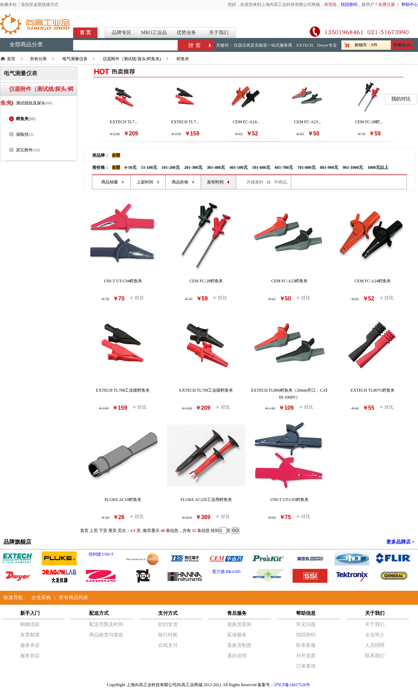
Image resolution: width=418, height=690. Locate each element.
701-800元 (306, 167)
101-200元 (171, 167)
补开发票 (306, 655)
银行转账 (168, 634)
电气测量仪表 (74, 58)
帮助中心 (409, 4)
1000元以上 (377, 167)
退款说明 (237, 655)
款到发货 (168, 624)
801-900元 (329, 167)
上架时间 (145, 182)
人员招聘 (375, 645)
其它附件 (24, 150)
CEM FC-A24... (246, 121)
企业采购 (41, 597)
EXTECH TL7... (124, 121)
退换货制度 (239, 645)
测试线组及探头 (30, 103)
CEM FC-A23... (307, 121)
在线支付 (168, 645)
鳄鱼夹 (183, 58)
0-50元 (131, 167)
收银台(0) (402, 44)
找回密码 (349, 4)
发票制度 (30, 634)
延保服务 (237, 634)
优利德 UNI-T (101, 554)
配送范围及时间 (106, 624)
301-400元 (216, 167)
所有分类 (38, 58)
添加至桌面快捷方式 (40, 4)
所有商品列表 (73, 597)
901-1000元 (353, 167)
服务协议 (30, 655)
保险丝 (22, 134)
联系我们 (375, 655)
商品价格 (180, 182)
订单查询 (306, 666)
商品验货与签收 (106, 634)
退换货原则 (239, 624)
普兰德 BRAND (226, 571)
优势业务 (186, 32)
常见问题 (306, 624)
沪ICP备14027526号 (292, 684)
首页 (11, 58)
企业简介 (375, 634)
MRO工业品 (154, 32)
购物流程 (30, 624)
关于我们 (219, 32)
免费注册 (386, 4)
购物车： (363, 44)
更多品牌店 (398, 541)
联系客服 (306, 645)
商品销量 (109, 182)
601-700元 (284, 167)
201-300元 (193, 167)
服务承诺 (30, 645)
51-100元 (149, 167)
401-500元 (239, 167)
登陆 (332, 4)
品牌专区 (121, 32)
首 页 (85, 32)
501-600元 (261, 167)
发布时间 (215, 182)
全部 (116, 155)
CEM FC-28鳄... (369, 121)
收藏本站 (8, 4)
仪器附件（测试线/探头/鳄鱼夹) (132, 58)
